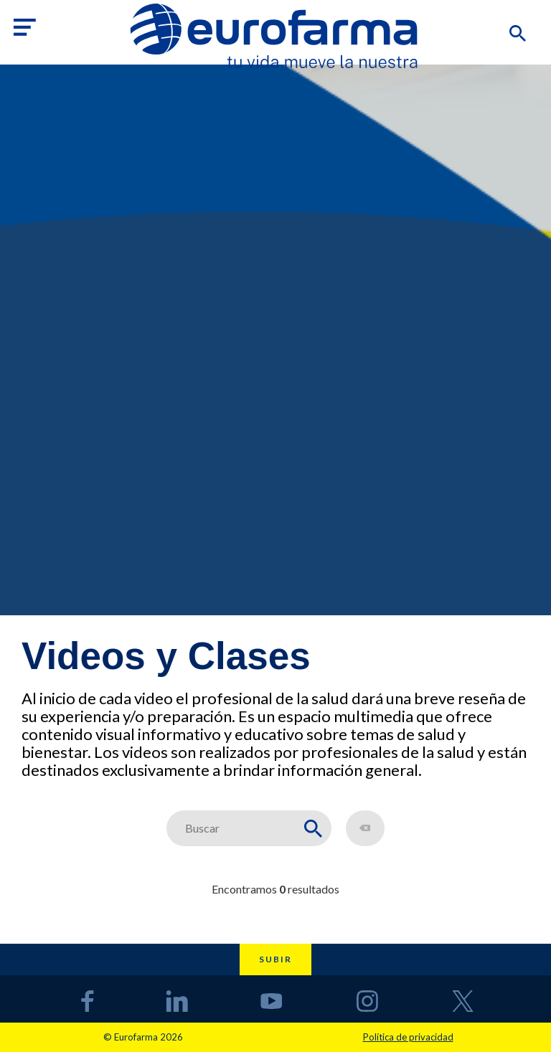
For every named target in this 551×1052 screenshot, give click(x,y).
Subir (275, 959)
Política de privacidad (408, 1037)
